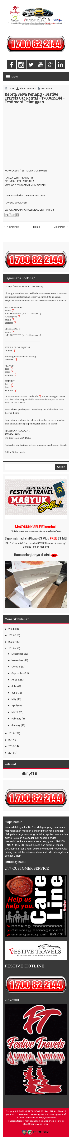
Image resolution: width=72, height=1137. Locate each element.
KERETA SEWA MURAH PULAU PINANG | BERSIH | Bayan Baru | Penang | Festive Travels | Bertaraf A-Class (36, 1114)
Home (36, 226)
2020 (11, 641)
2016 (11, 746)
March (15, 712)
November (17, 660)
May (14, 699)
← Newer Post (11, 226)
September (18, 673)
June (14, 692)
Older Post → (61, 226)
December (17, 653)
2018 (11, 733)
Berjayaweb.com (47, 1117)
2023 (11, 635)
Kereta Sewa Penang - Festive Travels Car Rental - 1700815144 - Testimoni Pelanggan (35, 98)
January (16, 725)
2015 (11, 752)
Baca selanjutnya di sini (32, 555)
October (16, 666)
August (16, 679)
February (16, 718)
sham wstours (28, 88)
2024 (11, 629)
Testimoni (46, 88)
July (14, 686)
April (14, 705)
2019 (11, 648)
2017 (11, 739)
